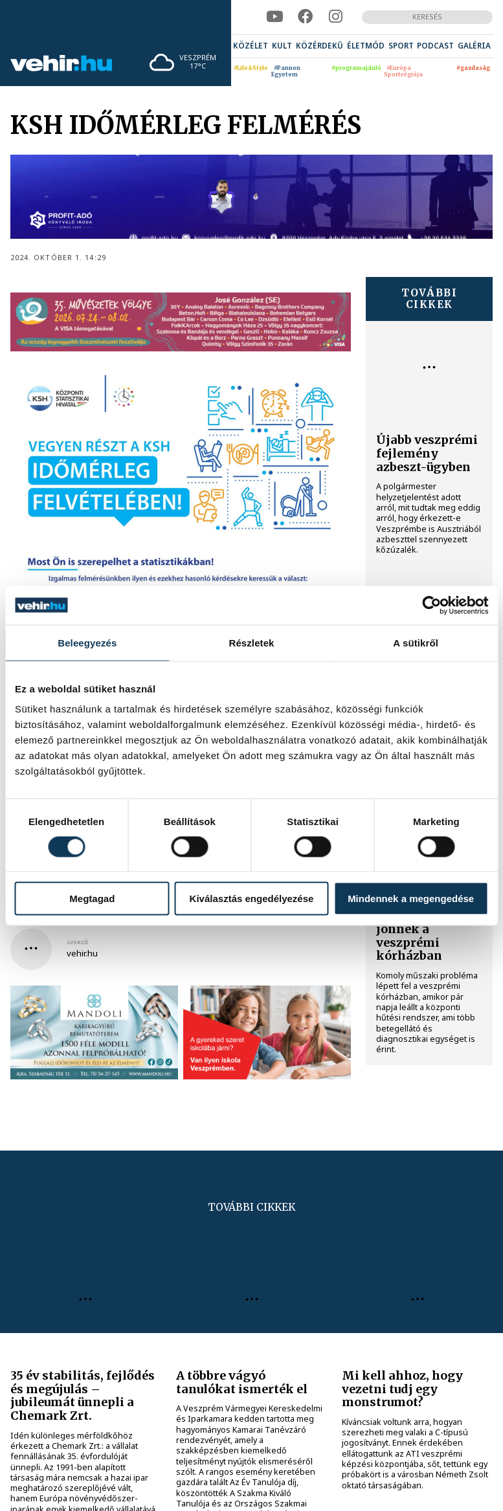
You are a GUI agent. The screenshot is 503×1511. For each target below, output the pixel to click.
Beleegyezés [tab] (87, 642)
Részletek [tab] (251, 642)
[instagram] (335, 16)
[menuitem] (250, 46)
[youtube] (274, 16)
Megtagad (92, 898)
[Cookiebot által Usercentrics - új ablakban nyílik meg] (431, 605)
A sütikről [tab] (415, 642)
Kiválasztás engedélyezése (252, 898)
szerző (77, 942)
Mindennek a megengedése (411, 898)
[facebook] (305, 16)
